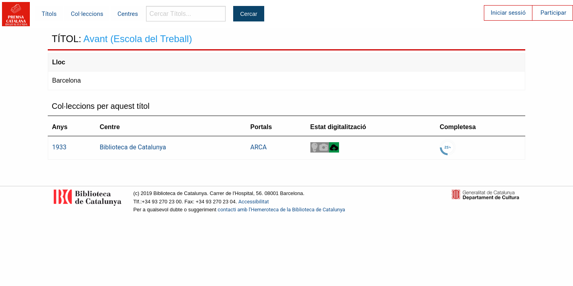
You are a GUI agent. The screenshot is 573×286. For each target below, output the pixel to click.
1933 (59, 147)
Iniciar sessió (508, 12)
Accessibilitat (253, 202)
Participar (553, 12)
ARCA (258, 147)
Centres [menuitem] (127, 13)
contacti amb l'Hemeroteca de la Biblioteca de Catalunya (281, 210)
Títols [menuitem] (49, 13)
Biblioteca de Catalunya (132, 147)
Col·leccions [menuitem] (87, 13)
